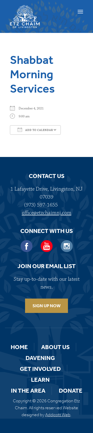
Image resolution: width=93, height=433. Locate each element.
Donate (70, 390)
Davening (40, 358)
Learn (40, 379)
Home (19, 347)
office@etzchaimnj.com (46, 212)
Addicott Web (57, 414)
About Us (55, 347)
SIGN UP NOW (46, 305)
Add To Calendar (35, 129)
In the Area (28, 390)
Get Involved (40, 368)
